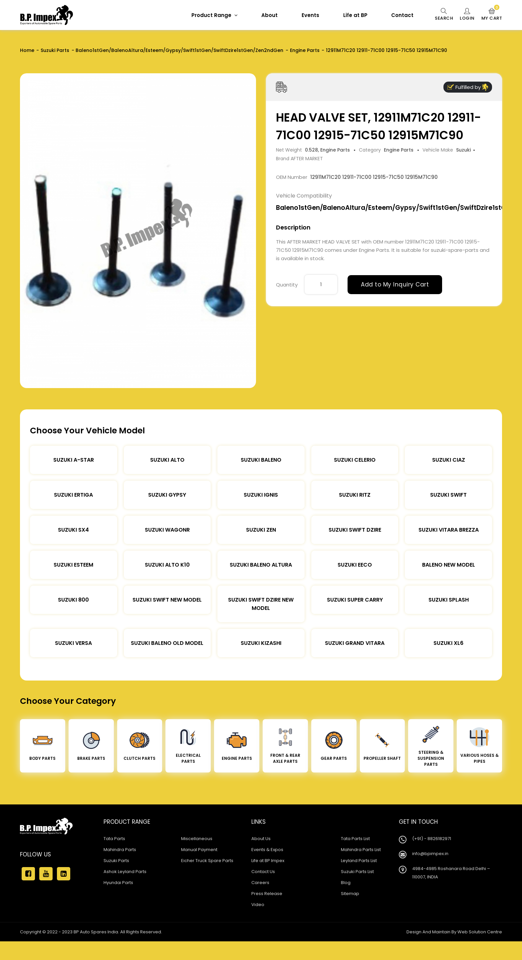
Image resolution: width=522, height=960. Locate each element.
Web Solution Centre (479, 932)
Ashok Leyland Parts (125, 871)
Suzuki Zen (261, 530)
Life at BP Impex (267, 860)
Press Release (266, 893)
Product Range (214, 15)
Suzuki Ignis (261, 495)
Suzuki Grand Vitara (355, 643)
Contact (402, 15)
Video (257, 904)
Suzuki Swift (448, 495)
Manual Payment (199, 849)
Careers (260, 882)
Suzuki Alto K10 (167, 565)
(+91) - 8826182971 (431, 838)
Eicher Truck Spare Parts (207, 860)
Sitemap (350, 893)
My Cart (491, 14)
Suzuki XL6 (448, 643)
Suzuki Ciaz (448, 460)
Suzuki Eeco (355, 565)
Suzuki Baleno (261, 460)
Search (444, 14)
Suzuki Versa (73, 643)
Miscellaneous (196, 838)
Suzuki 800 (73, 600)
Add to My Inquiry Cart (395, 284)
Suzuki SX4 (73, 530)
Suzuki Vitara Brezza (448, 530)
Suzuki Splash (448, 600)
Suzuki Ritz (355, 495)
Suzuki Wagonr (167, 530)
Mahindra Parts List (361, 849)
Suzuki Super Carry (355, 600)
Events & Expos (267, 849)
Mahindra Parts (120, 849)
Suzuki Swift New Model (167, 600)
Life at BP (355, 15)
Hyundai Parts (118, 882)
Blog (346, 882)
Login (467, 14)
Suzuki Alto (167, 460)
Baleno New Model (448, 565)
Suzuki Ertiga (73, 495)
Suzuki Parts (55, 50)
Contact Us (263, 871)
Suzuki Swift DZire (355, 530)
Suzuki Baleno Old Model (167, 643)
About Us (261, 838)
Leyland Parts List (359, 860)
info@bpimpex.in (430, 853)
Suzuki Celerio (355, 460)
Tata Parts (114, 838)
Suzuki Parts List (357, 871)
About (269, 15)
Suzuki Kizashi (261, 643)
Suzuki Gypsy (167, 495)
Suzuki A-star (73, 460)
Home (27, 50)
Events (310, 15)
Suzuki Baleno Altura (261, 565)
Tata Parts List (355, 838)
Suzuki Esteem (73, 565)
